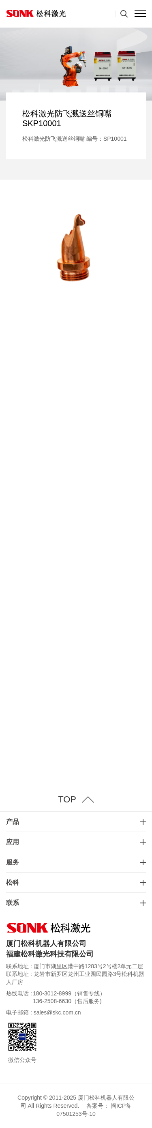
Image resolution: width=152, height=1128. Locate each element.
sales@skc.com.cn (57, 1012)
